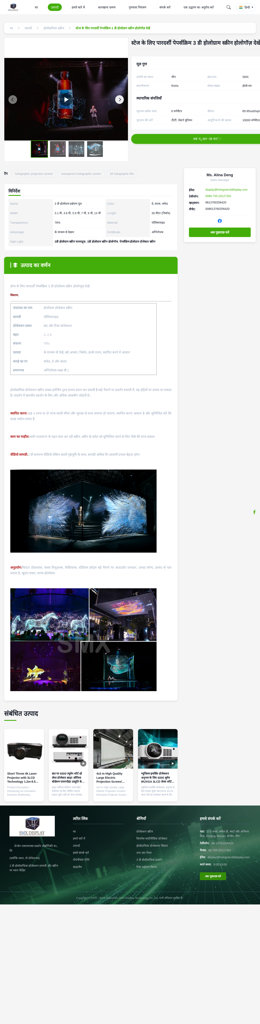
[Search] (229, 7)
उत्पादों (55, 7)
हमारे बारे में (78, 7)
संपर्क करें (164, 7)
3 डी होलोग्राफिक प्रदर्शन (149, 859)
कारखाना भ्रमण (107, 7)
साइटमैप (77, 867)
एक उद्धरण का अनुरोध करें (199, 7)
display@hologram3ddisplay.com (226, 189)
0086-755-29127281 (218, 196)
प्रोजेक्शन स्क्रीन (144, 831)
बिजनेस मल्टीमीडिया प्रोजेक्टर (151, 838)
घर (36, 7)
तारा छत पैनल (143, 852)
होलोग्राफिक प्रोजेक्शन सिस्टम (152, 845)
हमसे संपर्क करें (81, 852)
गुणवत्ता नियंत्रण (137, 7)
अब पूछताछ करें (220, 232)
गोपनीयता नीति (81, 859)
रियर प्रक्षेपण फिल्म (146, 867)
